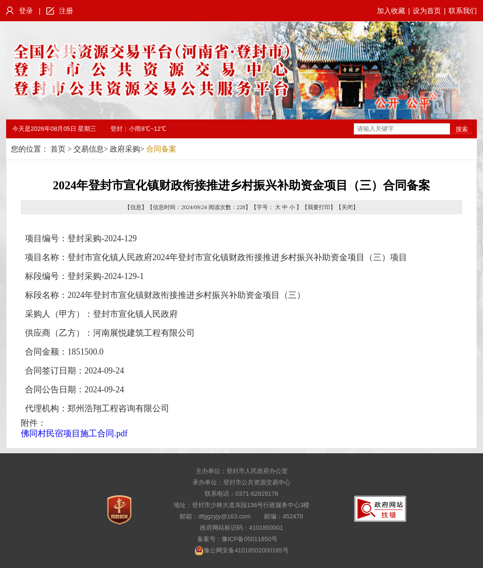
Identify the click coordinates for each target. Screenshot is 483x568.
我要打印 (319, 207)
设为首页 (427, 11)
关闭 (347, 207)
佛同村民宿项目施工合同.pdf (74, 433)
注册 (66, 11)
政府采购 (125, 149)
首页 (58, 149)
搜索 (462, 129)
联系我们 (463, 11)
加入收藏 (391, 11)
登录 (26, 11)
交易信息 (89, 149)
